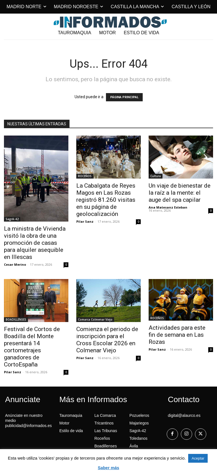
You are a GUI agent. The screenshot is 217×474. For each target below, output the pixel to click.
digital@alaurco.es (184, 415)
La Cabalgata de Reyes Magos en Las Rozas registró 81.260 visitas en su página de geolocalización (105, 199)
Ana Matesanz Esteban (168, 207)
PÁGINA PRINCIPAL (124, 97)
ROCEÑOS (85, 176)
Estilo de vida (71, 430)
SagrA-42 (12, 219)
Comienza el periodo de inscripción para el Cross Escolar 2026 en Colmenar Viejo (107, 340)
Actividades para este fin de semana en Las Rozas (177, 334)
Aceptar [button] (198, 458)
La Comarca (105, 415)
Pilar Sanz (85, 221)
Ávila (133, 446)
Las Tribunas (105, 430)
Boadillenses (105, 446)
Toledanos (138, 438)
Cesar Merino (15, 264)
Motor (64, 423)
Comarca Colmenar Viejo (95, 319)
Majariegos (139, 423)
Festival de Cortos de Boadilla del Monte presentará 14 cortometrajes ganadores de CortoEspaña (32, 347)
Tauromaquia (70, 415)
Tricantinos (104, 423)
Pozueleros (139, 415)
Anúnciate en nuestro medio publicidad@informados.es (28, 420)
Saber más (108, 467)
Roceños (102, 438)
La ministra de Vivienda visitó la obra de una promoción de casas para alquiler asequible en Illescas (35, 242)
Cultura (155, 176)
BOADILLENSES (16, 319)
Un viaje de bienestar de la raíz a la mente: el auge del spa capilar (180, 192)
